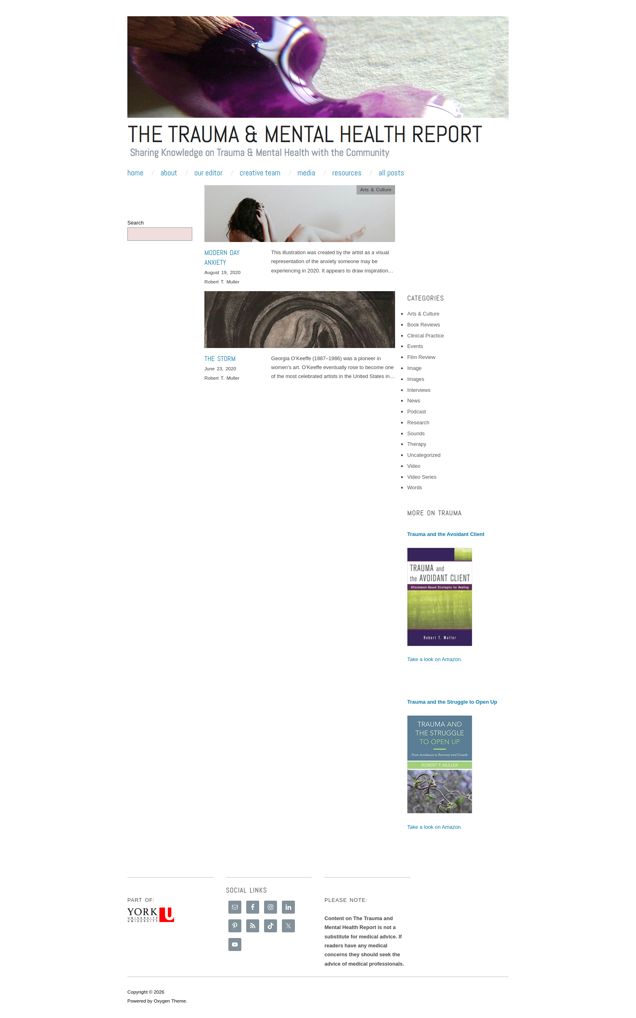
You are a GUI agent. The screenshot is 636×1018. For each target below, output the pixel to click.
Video (413, 466)
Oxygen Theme (170, 1000)
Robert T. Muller (221, 281)
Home (135, 173)
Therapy (416, 444)
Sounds (416, 433)
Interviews (418, 390)
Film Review (421, 357)
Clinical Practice (425, 336)
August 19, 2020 (222, 272)
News (413, 401)
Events (415, 346)
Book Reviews (423, 325)
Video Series (421, 477)
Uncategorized (423, 455)
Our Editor (208, 173)
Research (418, 422)
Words (414, 487)
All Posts (391, 173)
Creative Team (260, 173)
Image (414, 368)
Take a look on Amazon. (434, 659)
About (169, 173)
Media (306, 173)
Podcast (416, 411)
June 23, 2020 (220, 368)
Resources (346, 173)
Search (135, 223)
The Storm (220, 358)
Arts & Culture (375, 189)
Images (415, 379)
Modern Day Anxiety (222, 257)
